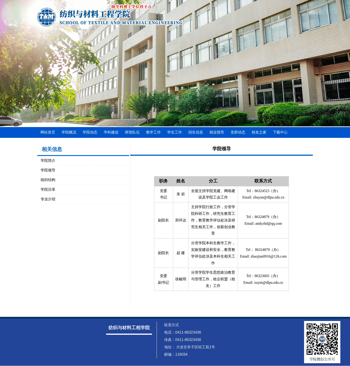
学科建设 (111, 132)
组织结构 (48, 180)
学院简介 (48, 160)
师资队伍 (132, 132)
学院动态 (90, 132)
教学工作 (153, 132)
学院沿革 (48, 189)
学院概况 (69, 132)
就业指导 (216, 132)
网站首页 (47, 132)
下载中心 (280, 132)
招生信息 (195, 132)
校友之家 (259, 132)
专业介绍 (48, 199)
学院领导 (48, 170)
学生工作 (174, 132)
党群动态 (238, 132)
